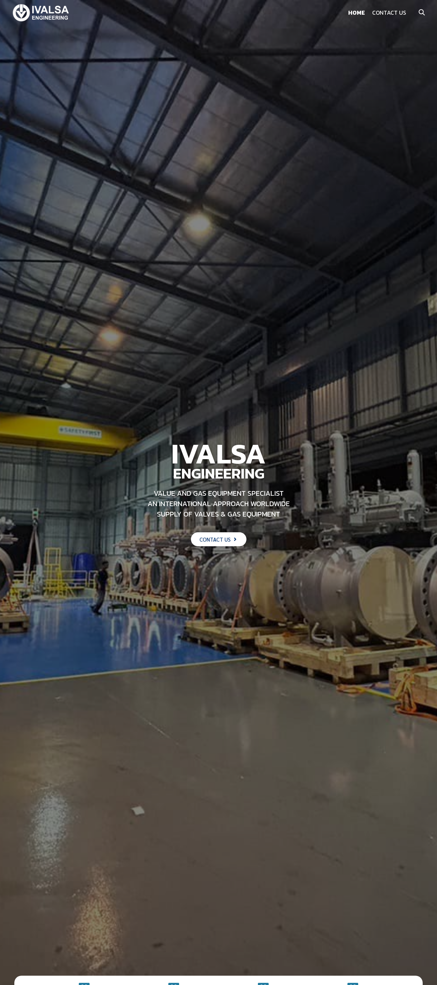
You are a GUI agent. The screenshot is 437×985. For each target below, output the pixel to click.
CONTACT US (389, 12)
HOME (356, 12)
